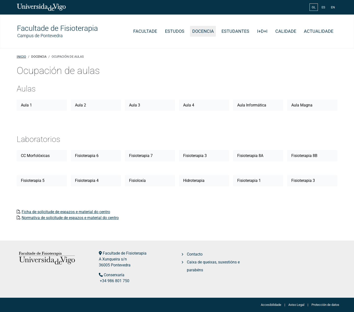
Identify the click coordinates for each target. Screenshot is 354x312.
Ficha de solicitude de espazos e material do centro (66, 211)
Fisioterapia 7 (141, 155)
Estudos (174, 31)
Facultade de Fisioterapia (125, 253)
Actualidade (318, 31)
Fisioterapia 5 (32, 180)
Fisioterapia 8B (304, 155)
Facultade (145, 31)
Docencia (203, 31)
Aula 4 (188, 105)
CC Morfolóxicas (35, 155)
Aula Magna (301, 105)
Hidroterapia (194, 180)
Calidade (285, 31)
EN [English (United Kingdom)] (333, 7)
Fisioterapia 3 (195, 155)
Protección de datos (325, 305)
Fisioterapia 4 (87, 180)
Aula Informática (251, 105)
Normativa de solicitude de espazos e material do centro (70, 217)
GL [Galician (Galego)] (314, 7)
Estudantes (235, 31)
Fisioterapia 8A (250, 155)
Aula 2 (80, 105)
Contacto (195, 254)
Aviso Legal (296, 305)
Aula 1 (26, 105)
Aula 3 (134, 105)
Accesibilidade (271, 305)
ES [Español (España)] (323, 7)
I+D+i (262, 31)
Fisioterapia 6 (87, 155)
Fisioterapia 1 (249, 180)
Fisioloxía (137, 180)
